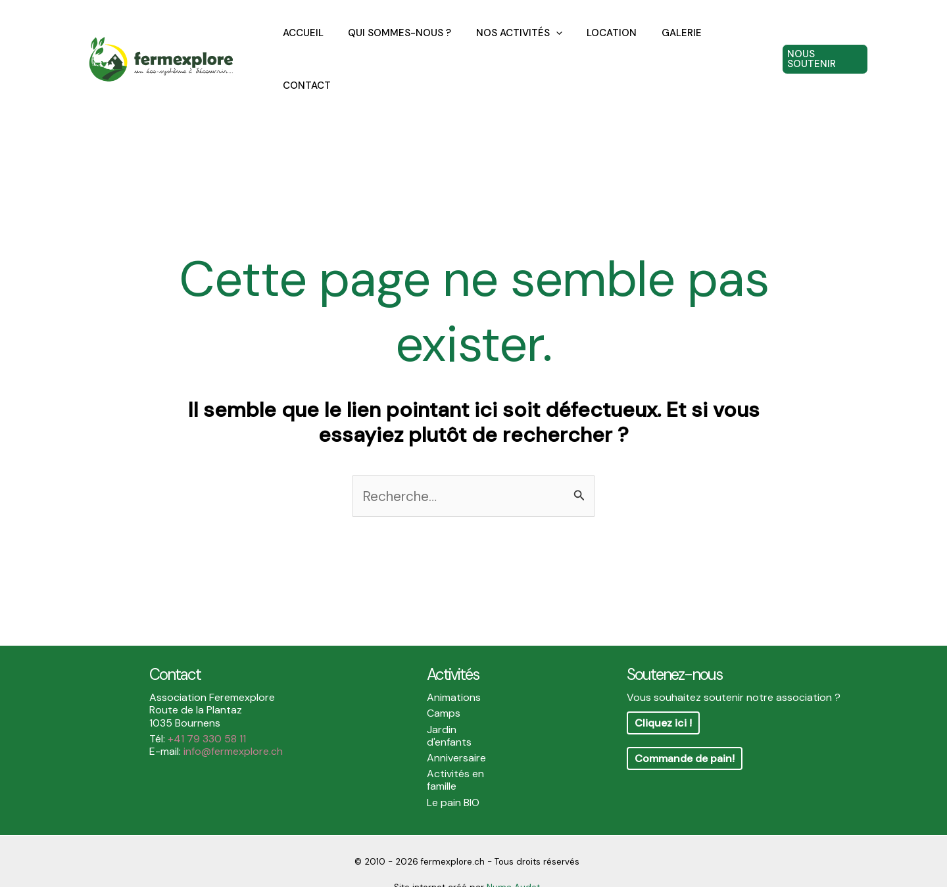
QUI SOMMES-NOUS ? (400, 45)
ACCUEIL (309, 45)
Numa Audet (513, 859)
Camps (443, 685)
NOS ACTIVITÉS (515, 45)
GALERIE (668, 45)
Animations (454, 670)
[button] (823, 45)
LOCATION (603, 45)
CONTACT (732, 45)
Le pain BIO (453, 775)
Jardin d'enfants (449, 708)
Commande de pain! (685, 731)
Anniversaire (456, 730)
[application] (552, 45)
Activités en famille (455, 752)
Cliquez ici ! (663, 695)
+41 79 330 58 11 (207, 711)
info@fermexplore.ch (233, 724)
